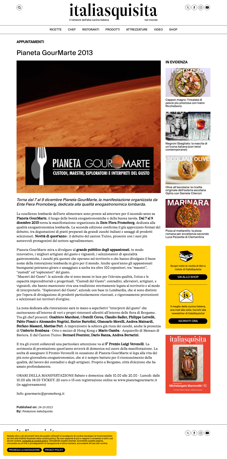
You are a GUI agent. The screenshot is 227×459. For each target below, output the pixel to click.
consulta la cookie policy (35, 441)
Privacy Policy (54, 450)
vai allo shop (188, 277)
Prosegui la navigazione (24, 450)
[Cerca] (19, 7)
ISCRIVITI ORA (188, 321)
